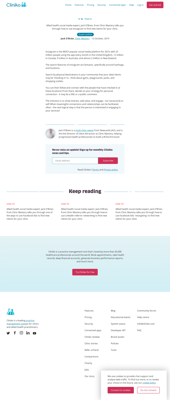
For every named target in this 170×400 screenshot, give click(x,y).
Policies (115, 343)
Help (131, 4)
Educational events (120, 317)
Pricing (90, 4)
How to (85, 18)
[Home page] (10, 311)
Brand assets (117, 336)
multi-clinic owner (84, 130)
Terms (95, 169)
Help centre (143, 317)
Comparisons (91, 356)
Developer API (118, 330)
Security (101, 4)
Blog (113, 310)
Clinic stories (91, 343)
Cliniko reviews (92, 336)
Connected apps (117, 4)
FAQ (139, 330)
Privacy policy (111, 169)
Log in (140, 4)
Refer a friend (92, 350)
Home (68, 4)
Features (79, 4)
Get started (155, 4)
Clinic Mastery (82, 38)
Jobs (87, 369)
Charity (88, 363)
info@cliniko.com (146, 323)
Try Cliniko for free (85, 272)
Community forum (146, 310)
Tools (113, 350)
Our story (89, 376)
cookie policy (149, 382)
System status (118, 323)
